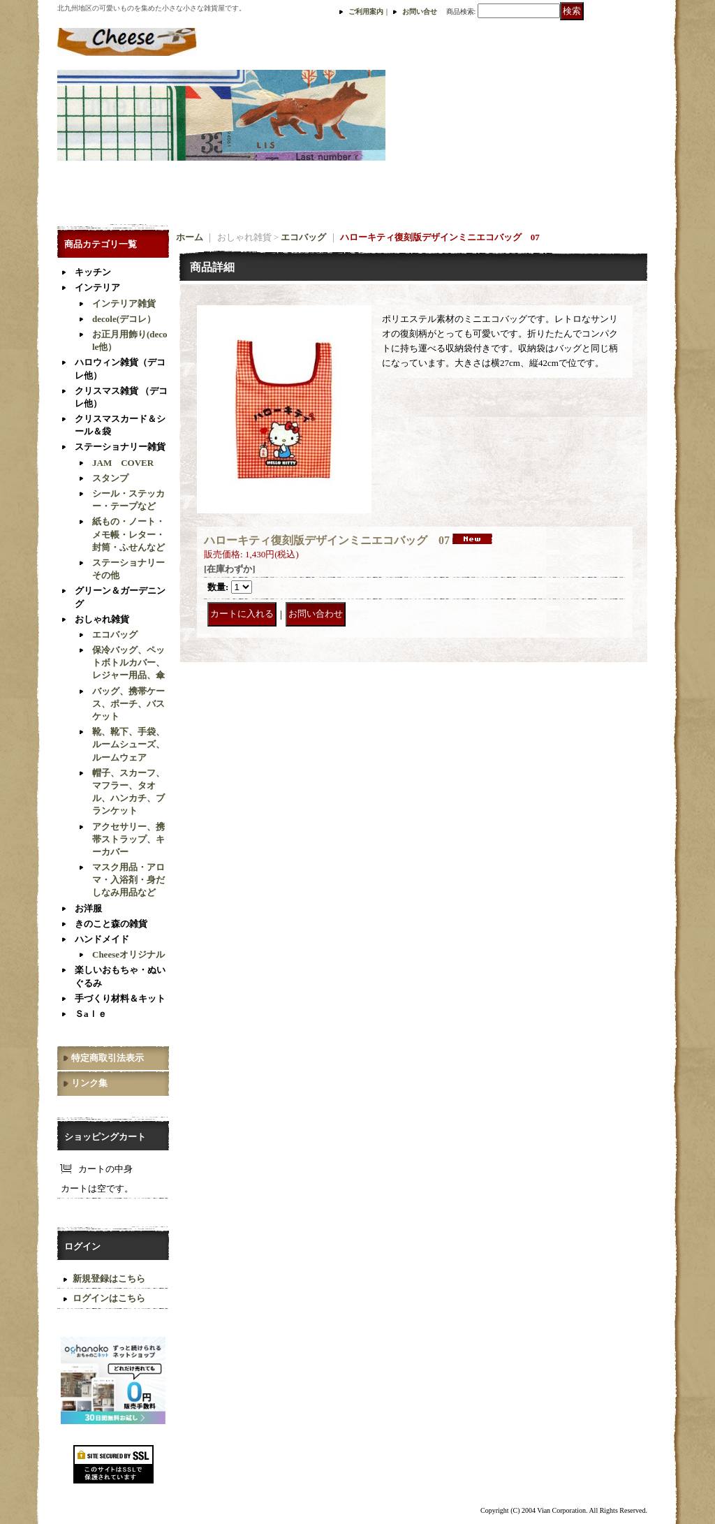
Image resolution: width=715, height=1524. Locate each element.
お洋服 (88, 908)
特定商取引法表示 (107, 1058)
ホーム (189, 237)
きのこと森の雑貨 (111, 923)
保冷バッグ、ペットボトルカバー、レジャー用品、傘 (128, 662)
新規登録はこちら (109, 1278)
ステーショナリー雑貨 (120, 446)
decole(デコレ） (124, 319)
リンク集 (89, 1083)
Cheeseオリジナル (128, 954)
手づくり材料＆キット (120, 998)
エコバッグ (115, 634)
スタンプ (110, 478)
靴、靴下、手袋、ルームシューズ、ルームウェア (128, 744)
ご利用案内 (365, 11)
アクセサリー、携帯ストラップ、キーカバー (128, 839)
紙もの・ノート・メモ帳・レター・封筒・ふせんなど (128, 534)
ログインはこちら (109, 1298)
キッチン (93, 272)
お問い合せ (419, 11)
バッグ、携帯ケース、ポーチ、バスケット (128, 703)
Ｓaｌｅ (91, 1014)
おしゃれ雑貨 (102, 619)
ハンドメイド (102, 939)
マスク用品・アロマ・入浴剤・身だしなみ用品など (128, 879)
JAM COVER (123, 462)
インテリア (97, 287)
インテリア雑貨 (124, 303)
